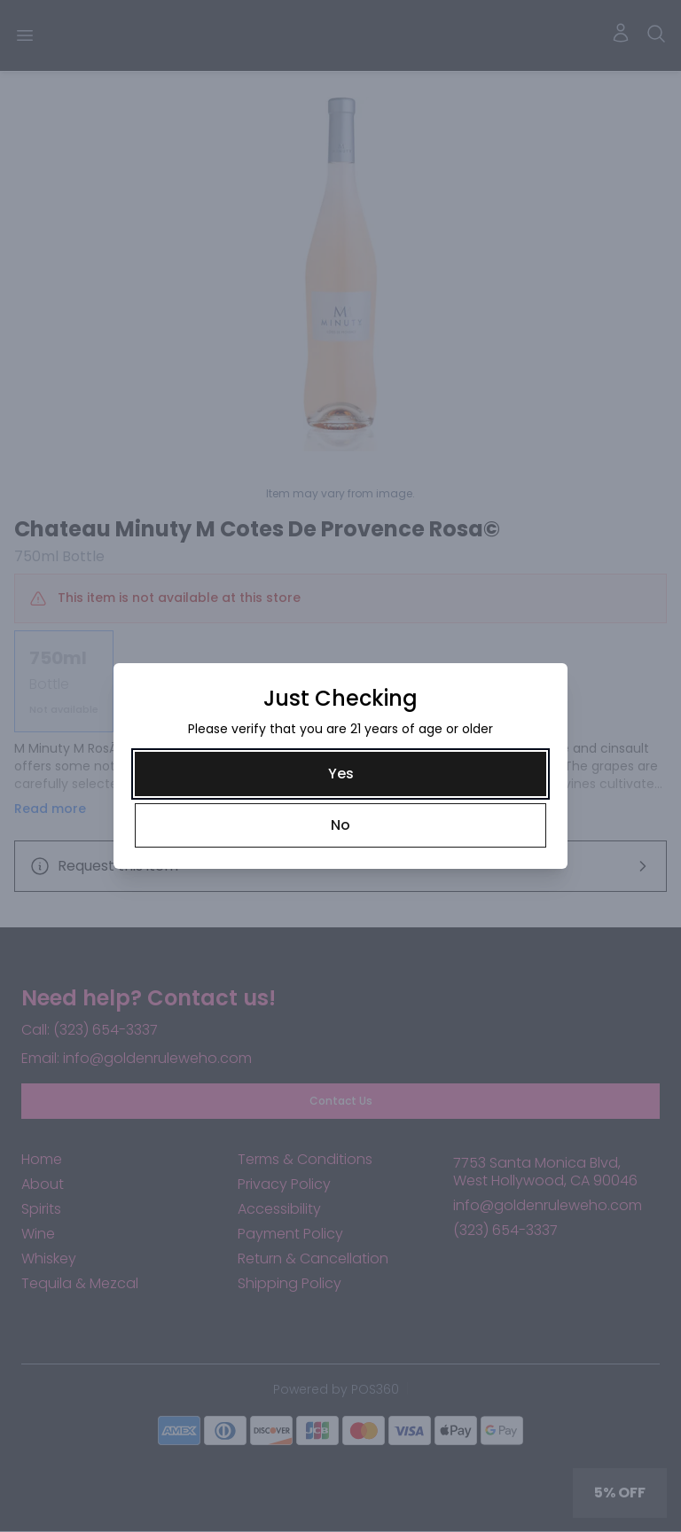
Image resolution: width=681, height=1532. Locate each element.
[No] (340, 825)
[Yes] (340, 774)
